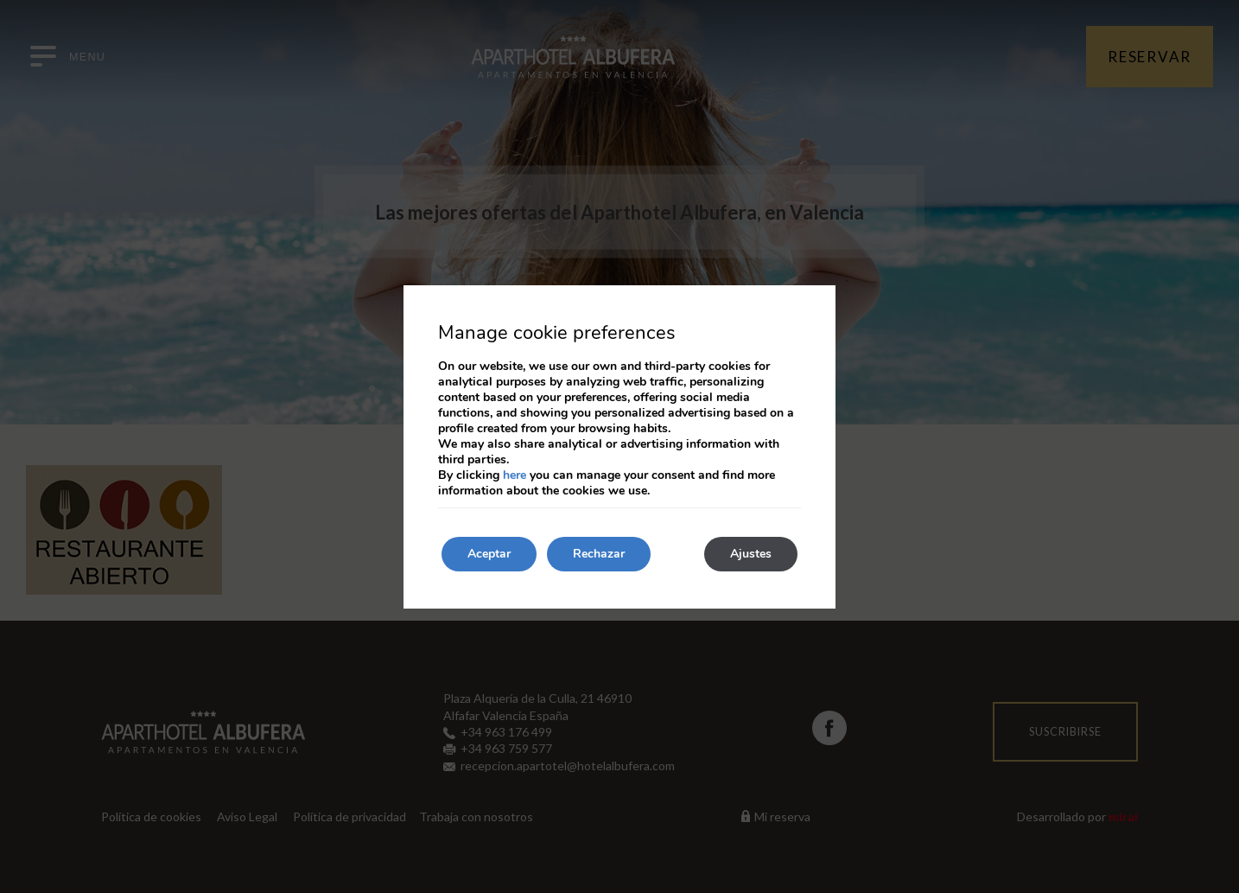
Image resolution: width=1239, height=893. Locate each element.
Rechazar (599, 553)
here (514, 475)
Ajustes (751, 553)
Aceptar (489, 553)
